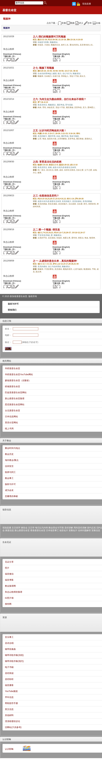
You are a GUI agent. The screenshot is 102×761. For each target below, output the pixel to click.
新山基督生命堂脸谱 (14, 398)
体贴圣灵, (51, 107)
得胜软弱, (92, 204)
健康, (39, 173)
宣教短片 (73, 530)
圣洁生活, (50, 170)
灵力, (85, 107)
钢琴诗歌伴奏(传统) (14, 655)
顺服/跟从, (54, 42)
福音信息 (6, 509)
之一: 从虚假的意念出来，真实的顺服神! (55, 261)
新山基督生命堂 (22, 530)
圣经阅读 (9, 673)
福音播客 (9, 685)
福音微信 (9, 574)
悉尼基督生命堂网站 (14, 404)
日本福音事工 (52, 530)
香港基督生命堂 (37, 530)
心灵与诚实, (78, 269)
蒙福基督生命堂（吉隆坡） (18, 380)
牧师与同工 (10, 472)
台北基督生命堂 (12, 410)
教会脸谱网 (10, 586)
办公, (35, 173)
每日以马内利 (41, 527)
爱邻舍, (74, 238)
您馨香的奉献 (11, 496)
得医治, (81, 238)
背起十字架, (75, 76)
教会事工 (9, 478)
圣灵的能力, (43, 136)
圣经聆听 (9, 679)
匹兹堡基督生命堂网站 (16, 392)
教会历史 (9, 454)
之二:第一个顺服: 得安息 (46, 229)
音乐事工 (9, 637)
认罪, (40, 139)
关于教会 (6, 440)
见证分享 (9, 562)
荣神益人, (65, 76)
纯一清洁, (42, 170)
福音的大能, (52, 139)
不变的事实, (49, 269)
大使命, (47, 45)
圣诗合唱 (9, 643)
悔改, (44, 139)
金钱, (95, 170)
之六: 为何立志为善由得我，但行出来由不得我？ (59, 99)
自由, (58, 136)
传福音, (41, 45)
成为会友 (9, 490)
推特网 (8, 604)
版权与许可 (13, 304)
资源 (4, 617)
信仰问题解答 (84, 530)
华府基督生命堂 (12, 368)
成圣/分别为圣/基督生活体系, (64, 167)
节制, (94, 269)
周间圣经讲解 (80, 527)
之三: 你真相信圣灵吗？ (46, 195)
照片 (7, 568)
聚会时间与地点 (12, 448)
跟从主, (83, 76)
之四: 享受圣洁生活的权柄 (47, 161)
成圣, (61, 170)
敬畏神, (92, 238)
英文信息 (9, 709)
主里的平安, (43, 238)
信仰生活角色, (70, 170)
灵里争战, (78, 107)
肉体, (40, 107)
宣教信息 (96, 530)
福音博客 (9, 580)
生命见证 (6, 542)
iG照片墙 (9, 598)
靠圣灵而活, (43, 105)
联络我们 (12, 310)
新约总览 (91, 527)
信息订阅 (6, 321)
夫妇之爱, (80, 170)
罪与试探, (69, 105)
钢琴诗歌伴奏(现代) (14, 661)
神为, (85, 204)
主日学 (31, 527)
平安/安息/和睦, (44, 235)
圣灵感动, (52, 238)
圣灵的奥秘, (87, 201)
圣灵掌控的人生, (86, 45)
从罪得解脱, (62, 139)
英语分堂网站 (11, 422)
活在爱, (80, 204)
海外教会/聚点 (12, 460)
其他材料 (9, 715)
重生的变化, (75, 45)
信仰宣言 (9, 466)
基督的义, (88, 139)
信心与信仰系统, (55, 266)
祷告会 (24, 527)
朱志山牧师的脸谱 (13, 592)
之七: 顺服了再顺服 (43, 68)
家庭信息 (9, 530)
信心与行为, (67, 73)
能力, (60, 73)
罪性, (44, 107)
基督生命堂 (9, 10)
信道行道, (57, 76)
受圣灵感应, (53, 204)
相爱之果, (67, 238)
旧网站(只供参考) (13, 727)
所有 (35, 296)
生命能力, (48, 76)
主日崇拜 (16, 527)
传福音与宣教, (44, 42)
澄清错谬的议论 (12, 721)
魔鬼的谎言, (68, 269)
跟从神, (39, 272)
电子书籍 (9, 667)
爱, (52, 235)
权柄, (50, 167)
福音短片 (63, 530)
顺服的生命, (56, 45)
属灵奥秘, (70, 107)
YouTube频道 (11, 691)
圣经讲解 (68, 527)
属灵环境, (52, 136)
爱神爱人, (91, 107)
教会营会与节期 (56, 527)
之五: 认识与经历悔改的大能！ (50, 130)
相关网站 (6, 361)
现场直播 (86, 3)
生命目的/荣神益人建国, (48, 73)
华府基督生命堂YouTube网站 (19, 374)
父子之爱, (89, 170)
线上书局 (9, 428)
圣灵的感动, (77, 201)
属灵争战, (61, 105)
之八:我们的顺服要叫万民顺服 (49, 36)
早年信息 (9, 697)
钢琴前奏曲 (10, 649)
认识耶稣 (6, 739)
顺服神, (41, 76)
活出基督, (73, 204)
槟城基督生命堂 (12, 386)
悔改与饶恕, (74, 136)
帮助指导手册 (11, 703)
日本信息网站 (11, 416)
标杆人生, (65, 45)
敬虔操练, (87, 269)
